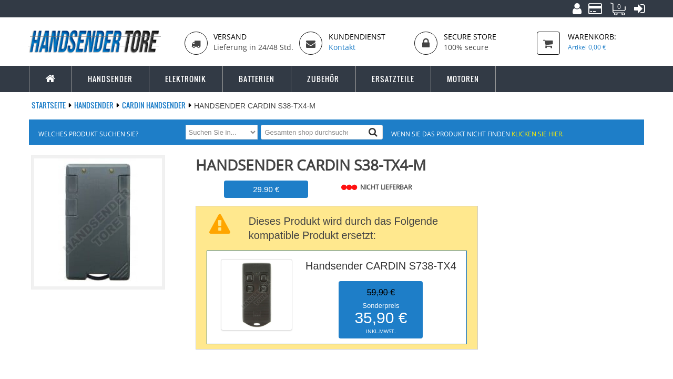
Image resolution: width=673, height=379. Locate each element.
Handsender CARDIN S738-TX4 (380, 266)
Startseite (49, 105)
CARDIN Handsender (154, 105)
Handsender (94, 105)
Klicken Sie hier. (538, 133)
